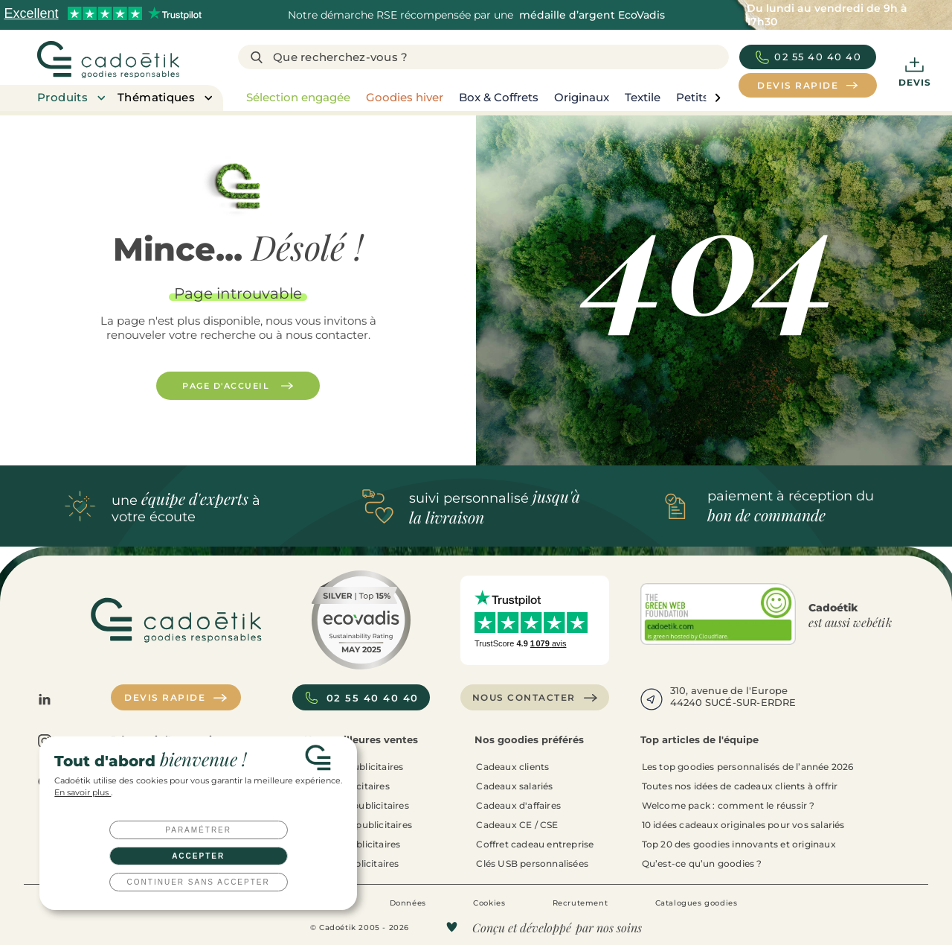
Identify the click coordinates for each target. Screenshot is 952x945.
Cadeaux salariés (514, 786)
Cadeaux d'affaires (518, 805)
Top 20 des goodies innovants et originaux (739, 844)
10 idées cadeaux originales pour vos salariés (743, 824)
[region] (479, 97)
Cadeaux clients (512, 766)
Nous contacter (535, 697)
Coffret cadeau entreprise (535, 844)
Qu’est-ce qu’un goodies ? (702, 863)
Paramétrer (198, 830)
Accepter (198, 856)
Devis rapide (176, 697)
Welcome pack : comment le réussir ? (728, 805)
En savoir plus (82, 793)
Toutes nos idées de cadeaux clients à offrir (740, 786)
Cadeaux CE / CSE (517, 824)
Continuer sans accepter (198, 882)
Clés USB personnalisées (532, 863)
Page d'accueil (238, 385)
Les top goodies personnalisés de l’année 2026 (748, 766)
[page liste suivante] (717, 98)
